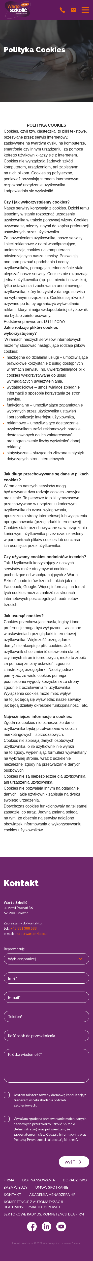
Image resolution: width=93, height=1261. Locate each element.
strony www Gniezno (69, 1243)
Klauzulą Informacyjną (62, 1134)
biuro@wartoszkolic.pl (31, 933)
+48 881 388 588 (23, 928)
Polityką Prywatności (30, 1139)
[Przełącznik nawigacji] (85, 10)
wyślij (74, 1162)
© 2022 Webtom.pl (45, 1243)
